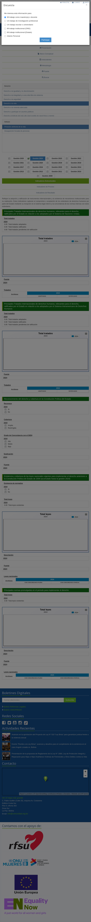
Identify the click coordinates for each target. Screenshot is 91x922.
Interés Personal (13, 36)
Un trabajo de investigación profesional (22, 21)
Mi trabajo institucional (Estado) (19, 32)
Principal (65, 2)
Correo (76, 2)
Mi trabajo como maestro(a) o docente (22, 17)
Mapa (86, 2)
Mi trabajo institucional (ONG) (18, 28)
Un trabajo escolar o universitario (20, 25)
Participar (45, 40)
